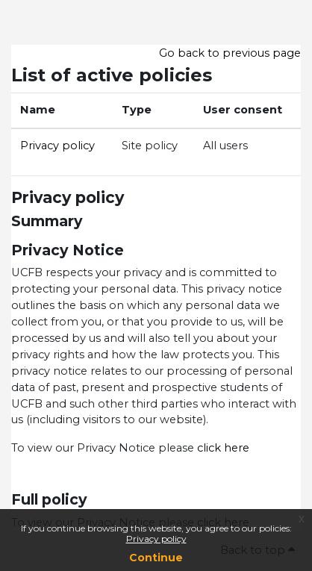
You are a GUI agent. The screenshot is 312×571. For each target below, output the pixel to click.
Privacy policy (156, 538)
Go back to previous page (230, 53)
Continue (156, 557)
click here (221, 448)
